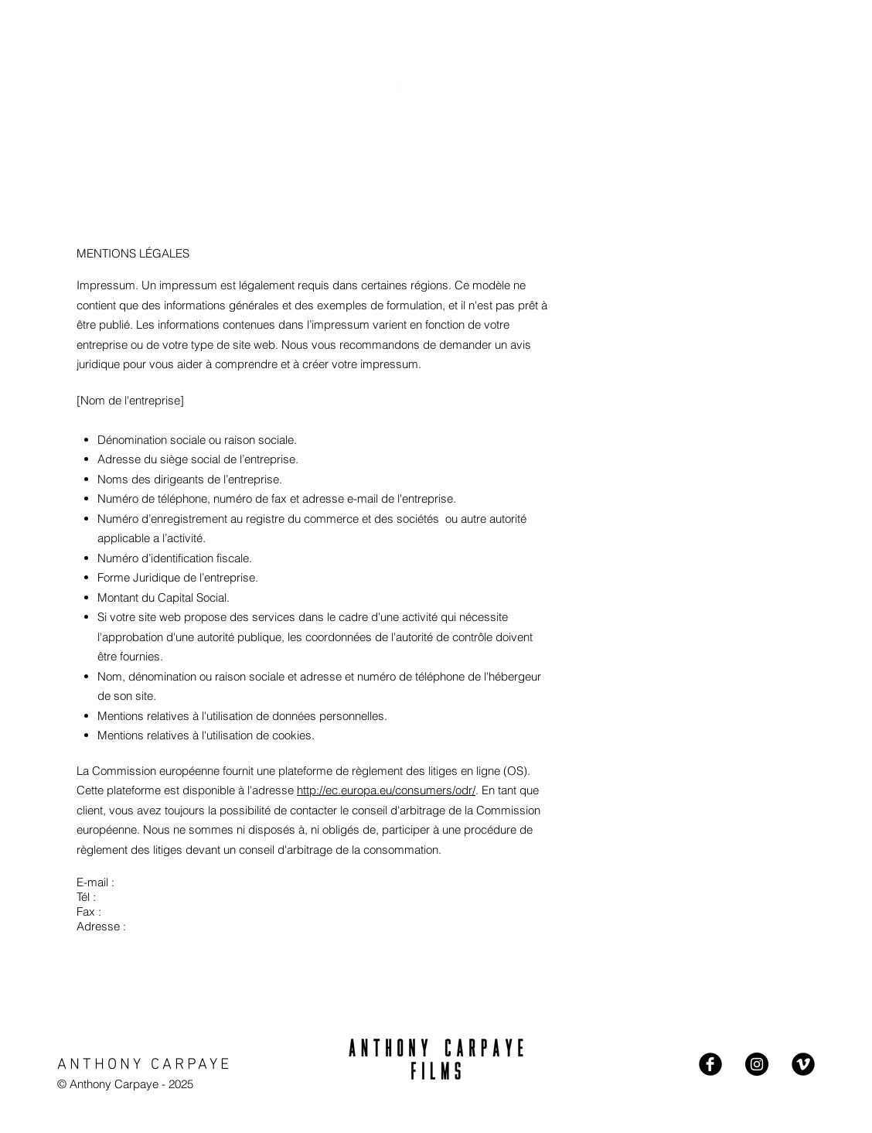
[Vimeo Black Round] (803, 1064)
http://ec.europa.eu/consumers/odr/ (386, 790)
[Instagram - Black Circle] (756, 1064)
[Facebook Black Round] (710, 1064)
